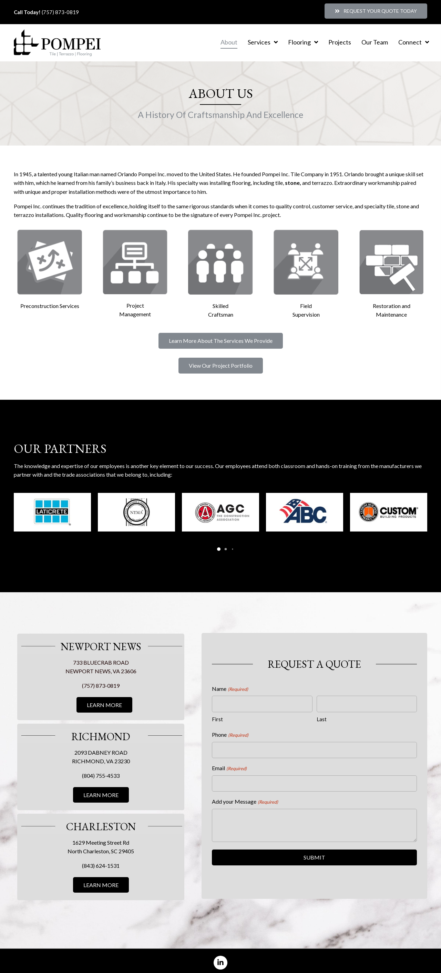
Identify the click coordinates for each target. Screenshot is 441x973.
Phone (230, 727)
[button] (376, 11)
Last (322, 711)
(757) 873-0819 (60, 12)
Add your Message (245, 794)
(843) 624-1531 (101, 857)
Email (229, 760)
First (217, 711)
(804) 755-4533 (101, 767)
